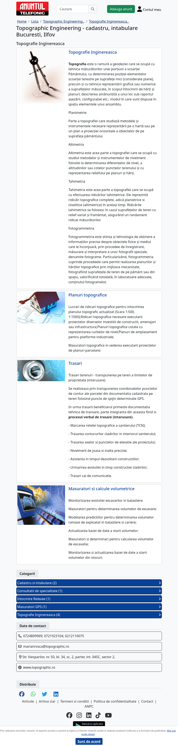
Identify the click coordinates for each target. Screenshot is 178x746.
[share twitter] (44, 694)
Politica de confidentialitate (115, 701)
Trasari (75, 363)
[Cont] (149, 9)
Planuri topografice (87, 295)
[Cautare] (73, 9)
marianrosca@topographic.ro (46, 646)
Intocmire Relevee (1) (89, 599)
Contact (147, 701)
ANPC (89, 706)
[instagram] (79, 715)
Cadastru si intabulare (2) (89, 583)
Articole (28, 701)
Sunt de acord (89, 741)
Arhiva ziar (47, 701)
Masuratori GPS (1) (89, 606)
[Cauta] (92, 9)
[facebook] (69, 715)
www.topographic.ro (39, 667)
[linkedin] (88, 715)
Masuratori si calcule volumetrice (101, 488)
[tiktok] (98, 715)
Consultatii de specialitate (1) (89, 591)
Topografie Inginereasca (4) (89, 614)
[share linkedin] (56, 694)
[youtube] (108, 715)
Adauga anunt (121, 9)
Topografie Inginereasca (92, 52)
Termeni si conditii (74, 701)
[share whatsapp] (33, 694)
